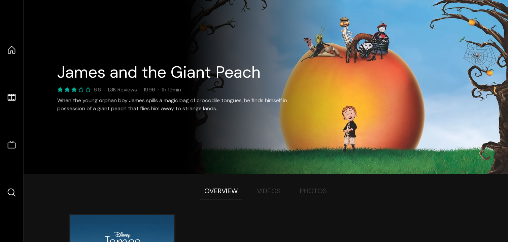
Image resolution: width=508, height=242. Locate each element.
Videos (269, 191)
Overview (221, 191)
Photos (313, 191)
